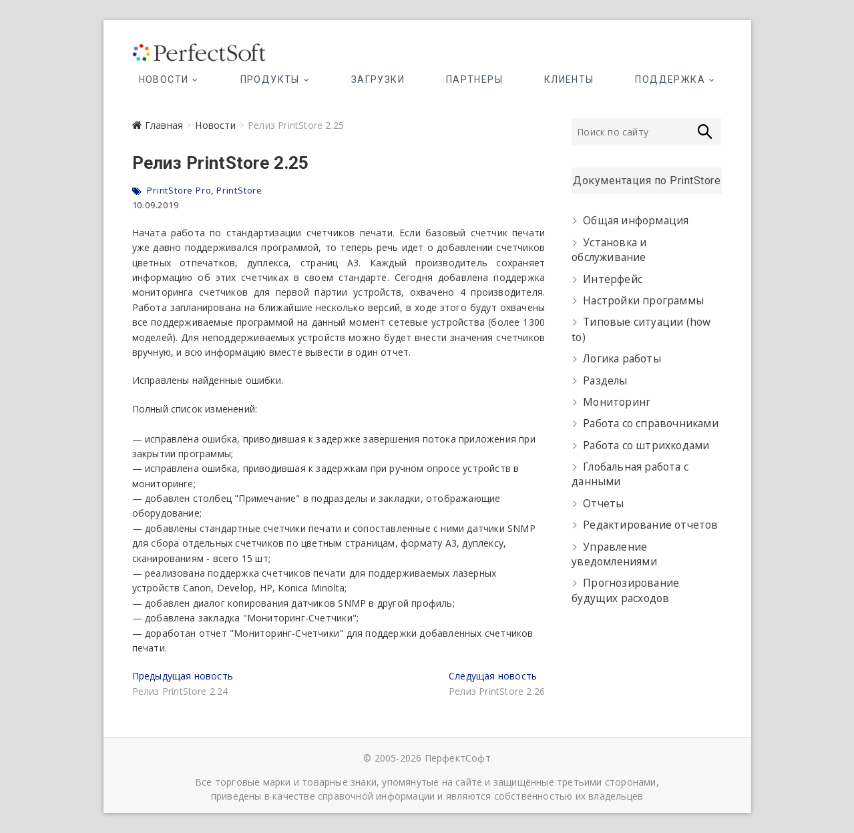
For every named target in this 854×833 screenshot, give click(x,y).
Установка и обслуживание (609, 250)
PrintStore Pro (179, 190)
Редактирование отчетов (650, 525)
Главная (164, 125)
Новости (164, 79)
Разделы (605, 381)
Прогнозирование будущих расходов (625, 590)
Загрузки (378, 79)
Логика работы (622, 359)
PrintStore (239, 190)
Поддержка (670, 79)
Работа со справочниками (650, 423)
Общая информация (635, 221)
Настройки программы (643, 301)
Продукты (270, 79)
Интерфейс (612, 279)
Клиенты (569, 79)
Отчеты (603, 504)
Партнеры (474, 79)
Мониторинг (616, 402)
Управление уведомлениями (614, 554)
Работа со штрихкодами (646, 446)
